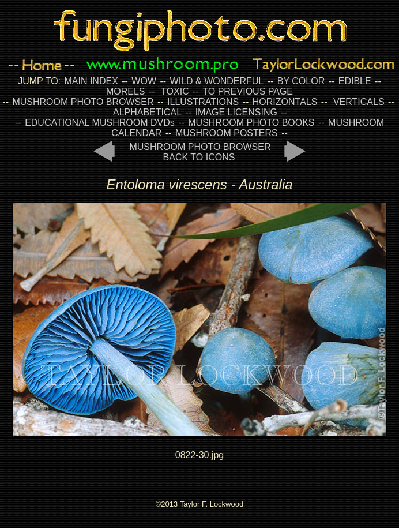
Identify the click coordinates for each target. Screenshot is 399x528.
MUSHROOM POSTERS (226, 133)
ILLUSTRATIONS (203, 102)
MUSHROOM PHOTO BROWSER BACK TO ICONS (199, 152)
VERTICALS (359, 102)
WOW (143, 81)
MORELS (125, 91)
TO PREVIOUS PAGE (247, 91)
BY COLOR (301, 81)
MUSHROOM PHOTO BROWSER (82, 102)
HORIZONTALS (285, 102)
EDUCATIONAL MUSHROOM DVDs (100, 123)
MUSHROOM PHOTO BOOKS (251, 123)
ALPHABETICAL (147, 112)
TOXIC (175, 91)
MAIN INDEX (91, 81)
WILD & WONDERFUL (217, 81)
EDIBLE (354, 81)
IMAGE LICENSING (235, 112)
